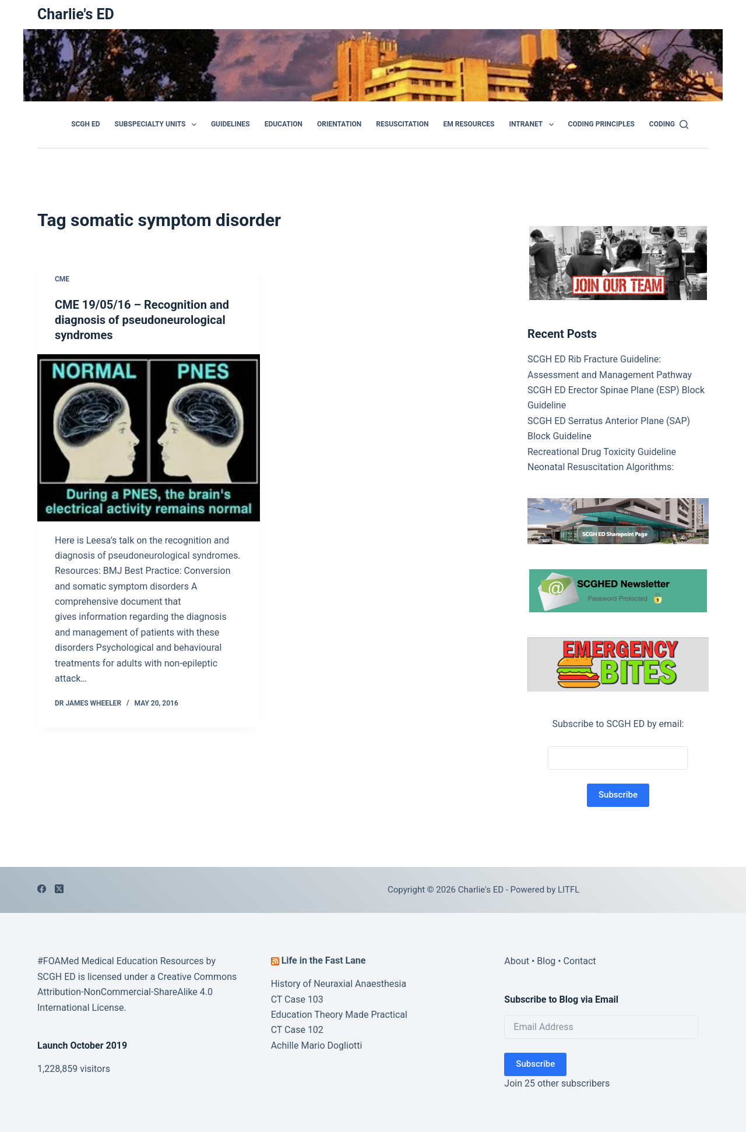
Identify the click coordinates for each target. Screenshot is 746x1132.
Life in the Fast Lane (323, 960)
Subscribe (535, 1064)
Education (283, 124)
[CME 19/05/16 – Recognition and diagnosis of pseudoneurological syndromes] (148, 437)
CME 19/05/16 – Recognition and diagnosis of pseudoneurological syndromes (142, 320)
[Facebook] (41, 888)
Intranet (533, 125)
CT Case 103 (297, 999)
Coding (662, 124)
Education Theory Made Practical (339, 1014)
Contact (580, 961)
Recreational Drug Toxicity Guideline (601, 451)
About (516, 961)
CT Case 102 (297, 1029)
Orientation (339, 124)
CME (62, 279)
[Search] (684, 124)
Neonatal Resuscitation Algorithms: (600, 466)
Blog (546, 961)
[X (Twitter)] (59, 888)
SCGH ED (85, 124)
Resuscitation (402, 124)
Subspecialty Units (158, 125)
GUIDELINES (230, 124)
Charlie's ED (75, 14)
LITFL (568, 889)
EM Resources (469, 124)
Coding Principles (601, 124)
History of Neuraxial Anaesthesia (339, 983)
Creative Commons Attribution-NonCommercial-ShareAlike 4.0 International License (137, 992)
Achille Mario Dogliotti (317, 1045)
